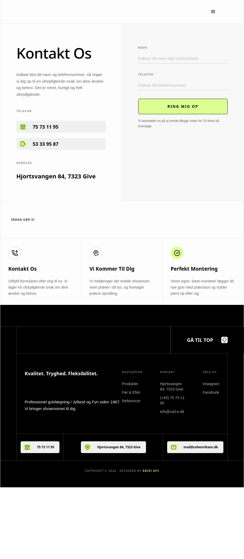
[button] (213, 11)
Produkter (130, 384)
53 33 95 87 (45, 144)
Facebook (211, 392)
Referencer (131, 401)
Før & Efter (131, 392)
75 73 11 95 (45, 126)
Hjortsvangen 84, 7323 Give (119, 447)
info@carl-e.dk (172, 411)
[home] (55, 11)
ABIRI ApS (151, 471)
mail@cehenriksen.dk (200, 447)
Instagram (211, 384)
